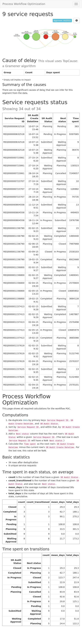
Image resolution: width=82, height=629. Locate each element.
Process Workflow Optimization (23, 4)
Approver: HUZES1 (62, 20)
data (25, 420)
